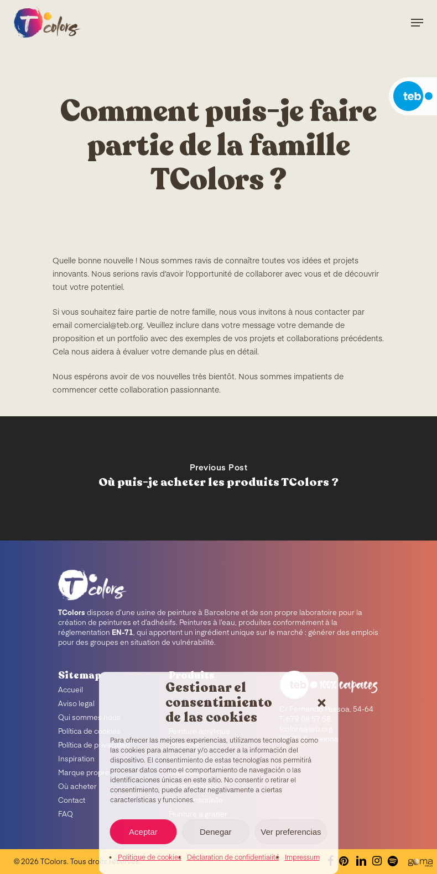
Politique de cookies (149, 858)
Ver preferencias (291, 831)
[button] (321, 702)
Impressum (302, 858)
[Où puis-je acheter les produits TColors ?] (218, 478)
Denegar (216, 831)
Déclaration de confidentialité (233, 858)
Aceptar (143, 831)
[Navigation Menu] (417, 22)
